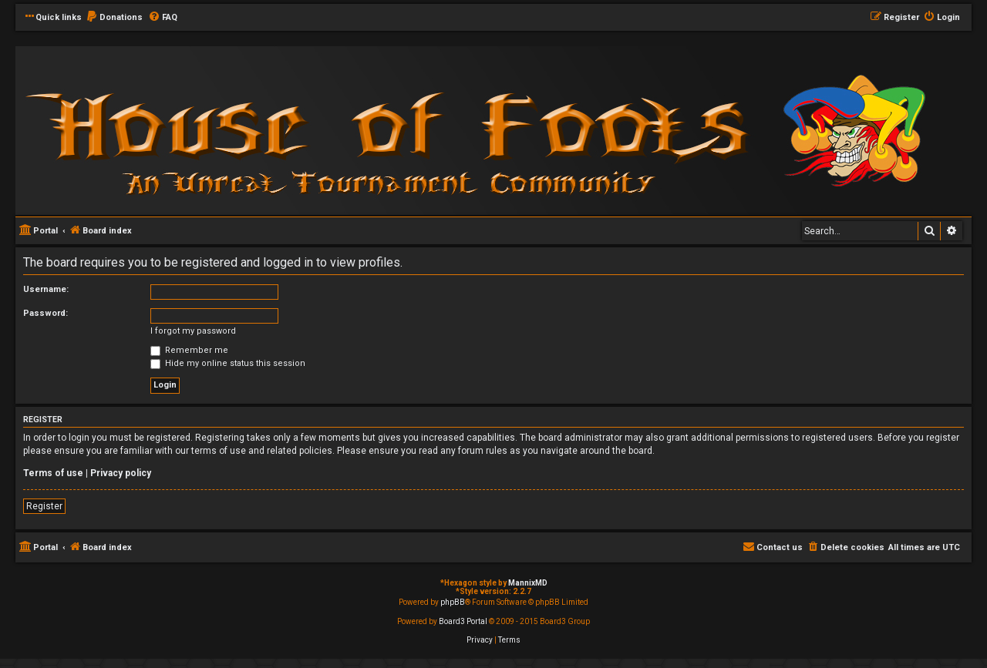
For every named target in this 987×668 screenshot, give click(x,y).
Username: (46, 289)
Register (44, 506)
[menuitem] (114, 17)
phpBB (452, 602)
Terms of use (53, 473)
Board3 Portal (463, 621)
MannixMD (527, 583)
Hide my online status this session (227, 363)
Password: (45, 313)
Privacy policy (120, 473)
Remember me (189, 350)
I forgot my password (193, 331)
